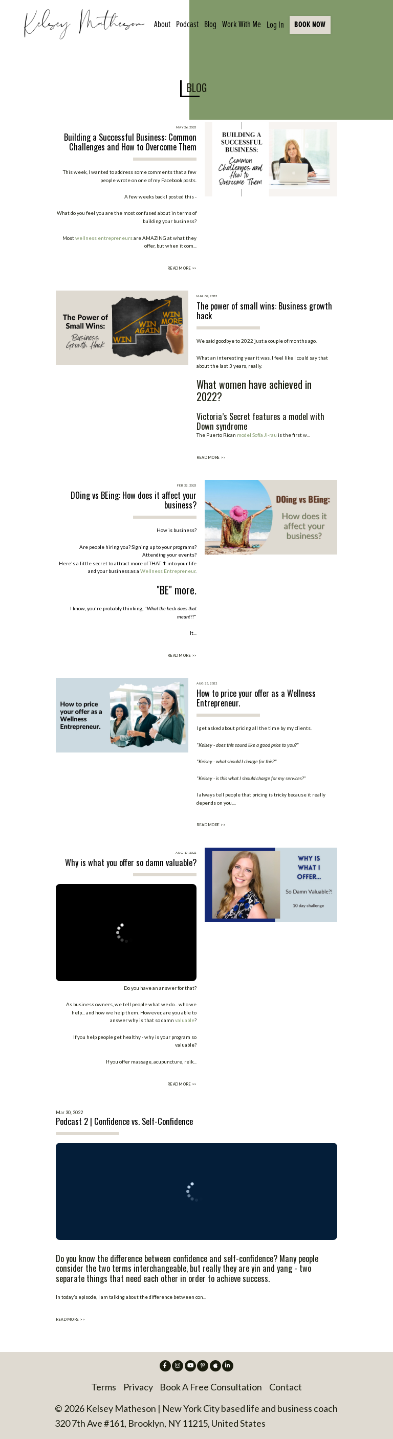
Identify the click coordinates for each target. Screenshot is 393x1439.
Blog (210, 24)
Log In (275, 24)
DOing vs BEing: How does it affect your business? (133, 500)
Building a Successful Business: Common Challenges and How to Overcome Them (130, 142)
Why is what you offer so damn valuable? (130, 862)
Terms (103, 1386)
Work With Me (241, 24)
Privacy (138, 1386)
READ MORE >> (181, 268)
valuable (184, 1020)
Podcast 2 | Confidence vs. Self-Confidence (124, 1121)
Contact (285, 1386)
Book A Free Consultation (211, 1386)
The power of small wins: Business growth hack (264, 311)
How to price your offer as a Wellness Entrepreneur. (256, 698)
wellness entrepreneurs (104, 238)
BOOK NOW (309, 24)
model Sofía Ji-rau (257, 435)
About (162, 24)
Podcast (187, 24)
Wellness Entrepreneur (167, 571)
